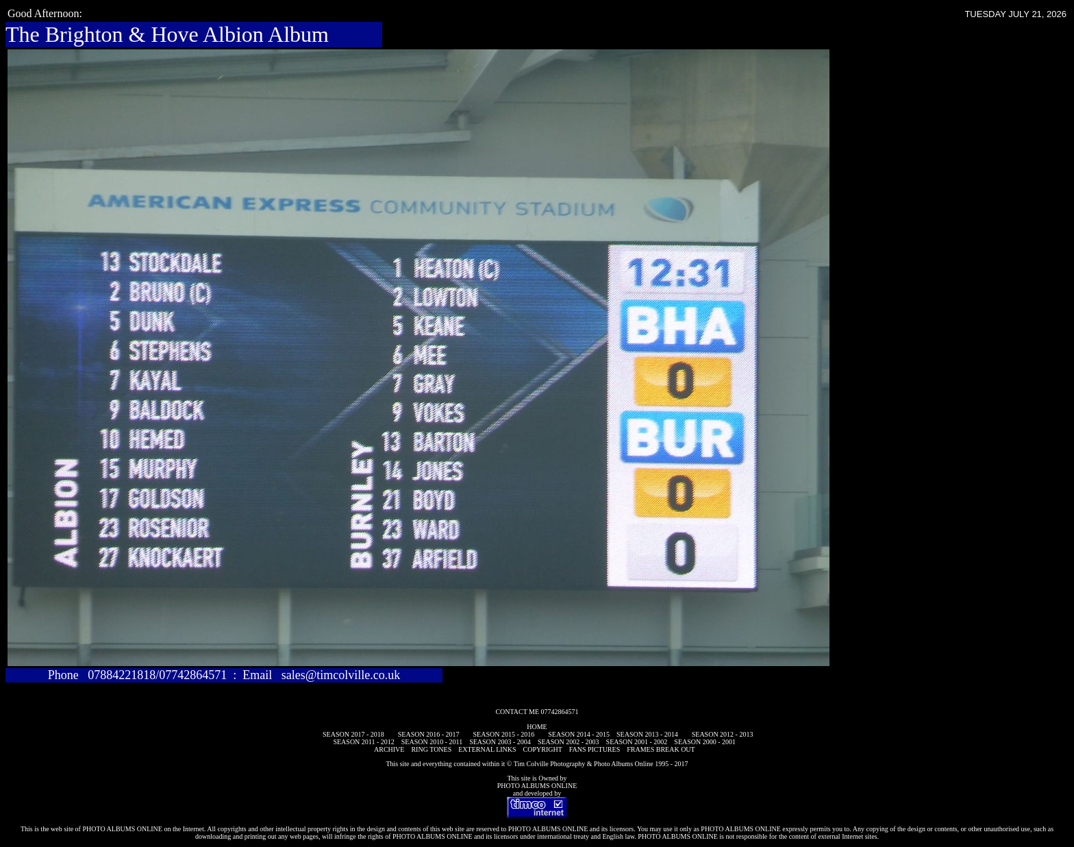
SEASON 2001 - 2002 (637, 742)
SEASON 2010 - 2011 (431, 742)
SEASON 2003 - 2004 (500, 742)
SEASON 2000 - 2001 (705, 742)
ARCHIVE (389, 749)
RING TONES (431, 749)
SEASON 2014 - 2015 (579, 734)
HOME (537, 727)
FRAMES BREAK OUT (661, 749)
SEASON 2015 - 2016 (504, 734)
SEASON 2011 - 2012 (363, 742)
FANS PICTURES (595, 749)
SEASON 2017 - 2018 (353, 734)
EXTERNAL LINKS (487, 749)
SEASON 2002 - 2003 (568, 742)
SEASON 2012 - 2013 (722, 734)
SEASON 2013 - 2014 (647, 734)
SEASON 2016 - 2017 (429, 734)
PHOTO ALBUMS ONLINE (537, 785)
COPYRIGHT (542, 749)
